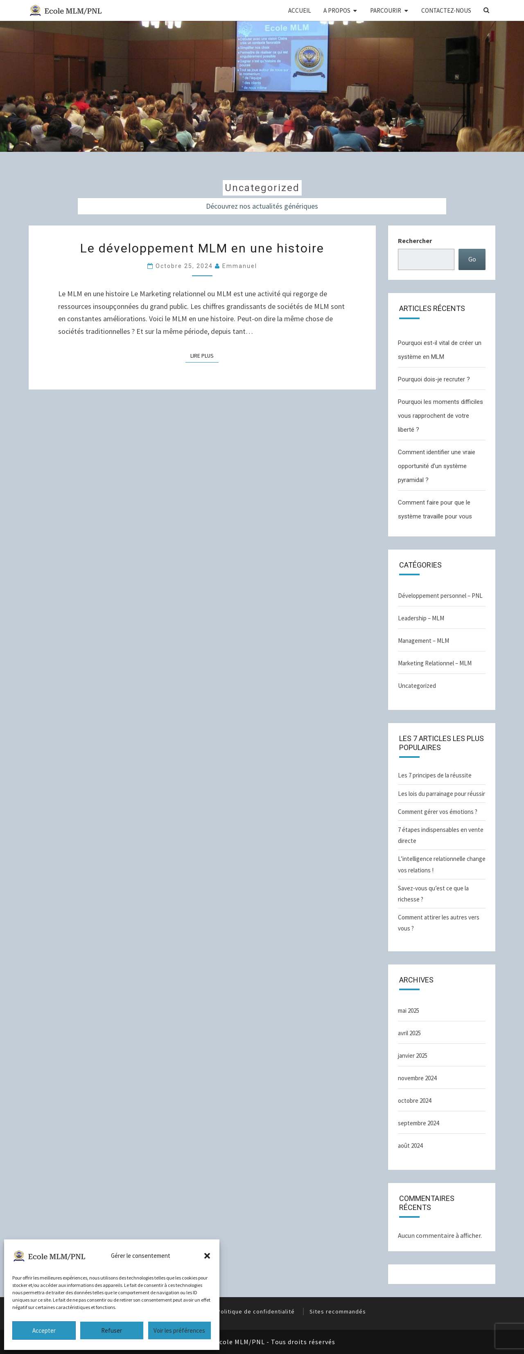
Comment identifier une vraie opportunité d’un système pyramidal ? (436, 466)
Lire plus (202, 355)
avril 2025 (409, 1033)
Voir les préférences (179, 1330)
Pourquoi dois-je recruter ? (434, 379)
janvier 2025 (412, 1055)
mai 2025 (408, 1010)
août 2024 (410, 1145)
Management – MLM (423, 640)
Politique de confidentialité (256, 1311)
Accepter (44, 1330)
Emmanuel (239, 266)
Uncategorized (417, 685)
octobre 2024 (414, 1100)
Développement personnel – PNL (440, 595)
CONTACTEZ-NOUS (446, 10)
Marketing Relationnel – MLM (435, 663)
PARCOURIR (385, 10)
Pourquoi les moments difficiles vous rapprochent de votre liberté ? (440, 415)
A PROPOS (336, 10)
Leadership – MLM (421, 618)
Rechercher (415, 241)
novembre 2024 (417, 1078)
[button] (207, 1256)
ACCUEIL (299, 10)
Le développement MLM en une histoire (202, 248)
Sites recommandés (337, 1311)
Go (472, 259)
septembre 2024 (418, 1123)
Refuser (111, 1330)
